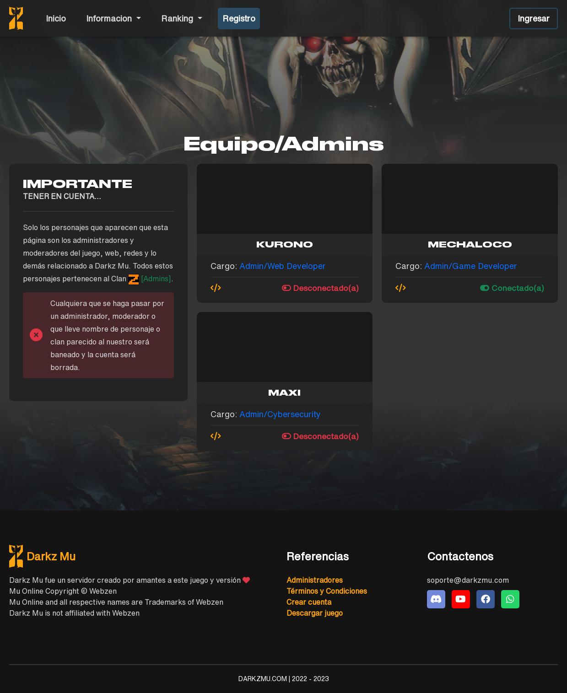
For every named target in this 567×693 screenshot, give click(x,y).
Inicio (56, 18)
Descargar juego (314, 613)
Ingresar (534, 18)
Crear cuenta (308, 602)
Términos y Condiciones (326, 591)
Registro (238, 18)
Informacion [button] (110, 18)
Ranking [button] (178, 18)
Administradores (314, 580)
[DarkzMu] (143, 556)
